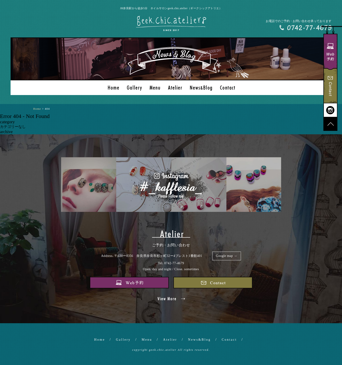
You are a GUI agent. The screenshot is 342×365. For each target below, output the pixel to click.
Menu (147, 339)
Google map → (226, 256)
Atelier (170, 339)
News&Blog (199, 339)
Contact (229, 339)
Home (99, 339)
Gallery (123, 339)
